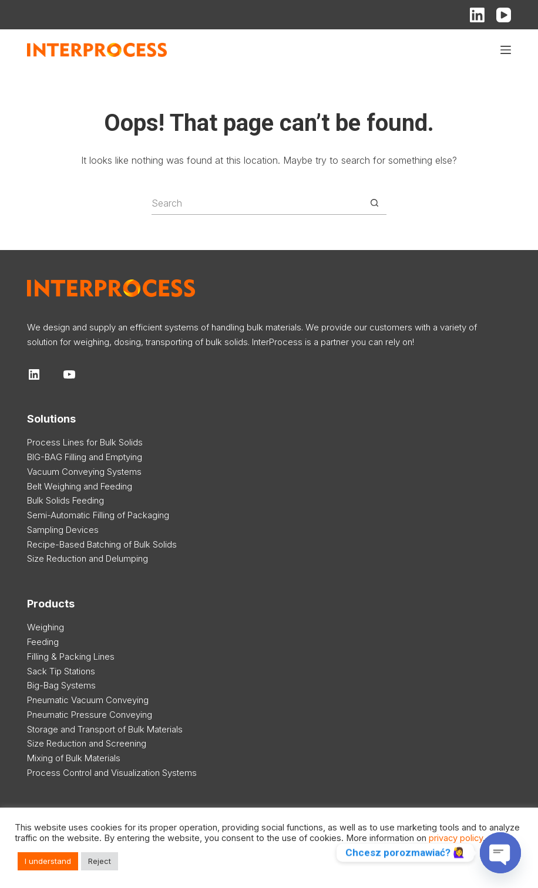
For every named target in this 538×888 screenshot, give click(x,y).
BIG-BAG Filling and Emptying (84, 456)
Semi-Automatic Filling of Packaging (98, 515)
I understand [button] (48, 861)
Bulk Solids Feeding (65, 500)
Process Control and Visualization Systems (112, 772)
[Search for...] (257, 203)
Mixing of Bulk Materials (73, 758)
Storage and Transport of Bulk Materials (105, 729)
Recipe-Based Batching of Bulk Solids (102, 544)
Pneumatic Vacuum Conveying (88, 699)
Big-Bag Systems (61, 685)
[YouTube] (503, 15)
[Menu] (505, 50)
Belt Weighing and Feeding (79, 486)
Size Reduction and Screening (86, 743)
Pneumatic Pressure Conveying (89, 714)
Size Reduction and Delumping (87, 558)
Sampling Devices (63, 529)
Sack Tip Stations (61, 671)
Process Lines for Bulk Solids (85, 442)
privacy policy (456, 838)
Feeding (43, 641)
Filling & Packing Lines (71, 656)
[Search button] (374, 203)
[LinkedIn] (477, 15)
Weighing (45, 627)
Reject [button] (99, 861)
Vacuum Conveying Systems (84, 471)
